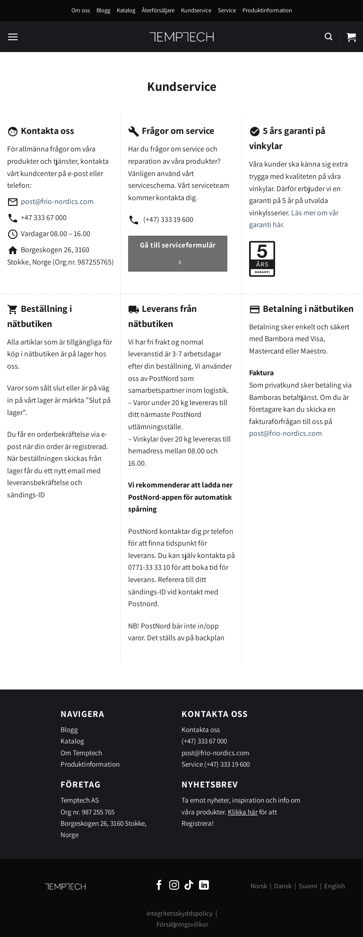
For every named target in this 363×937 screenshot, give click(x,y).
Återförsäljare (158, 10)
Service (227, 10)
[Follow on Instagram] (174, 885)
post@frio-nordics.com (57, 201)
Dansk (283, 885)
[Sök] (328, 36)
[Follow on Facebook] (159, 885)
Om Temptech (81, 752)
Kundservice (196, 10)
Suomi (308, 885)
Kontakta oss (201, 729)
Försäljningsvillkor (182, 923)
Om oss (80, 10)
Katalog (126, 10)
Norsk (259, 885)
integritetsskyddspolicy (180, 913)
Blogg (103, 10)
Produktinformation (267, 10)
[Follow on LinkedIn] (204, 885)
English (334, 885)
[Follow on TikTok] (189, 885)
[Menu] (12, 36)
